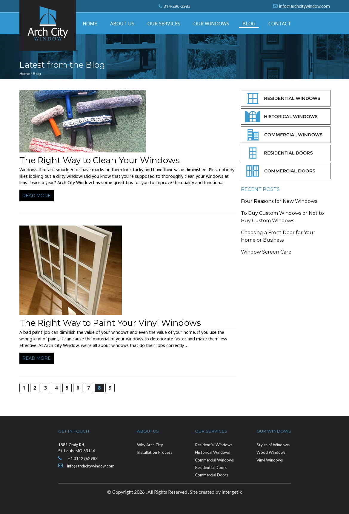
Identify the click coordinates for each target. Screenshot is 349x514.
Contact (279, 23)
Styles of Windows (273, 444)
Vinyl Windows (269, 460)
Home (90, 23)
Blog (248, 23)
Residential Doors (211, 467)
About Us (122, 23)
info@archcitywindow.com (304, 6)
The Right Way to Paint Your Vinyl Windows (110, 323)
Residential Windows (213, 444)
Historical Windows (212, 452)
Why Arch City (150, 444)
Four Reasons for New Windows (279, 201)
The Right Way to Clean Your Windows (99, 160)
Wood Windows (270, 452)
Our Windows (211, 23)
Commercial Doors (211, 475)
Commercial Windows (214, 460)
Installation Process (154, 452)
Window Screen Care (266, 252)
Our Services (163, 23)
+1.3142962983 (83, 458)
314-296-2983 (177, 6)
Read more (36, 195)
